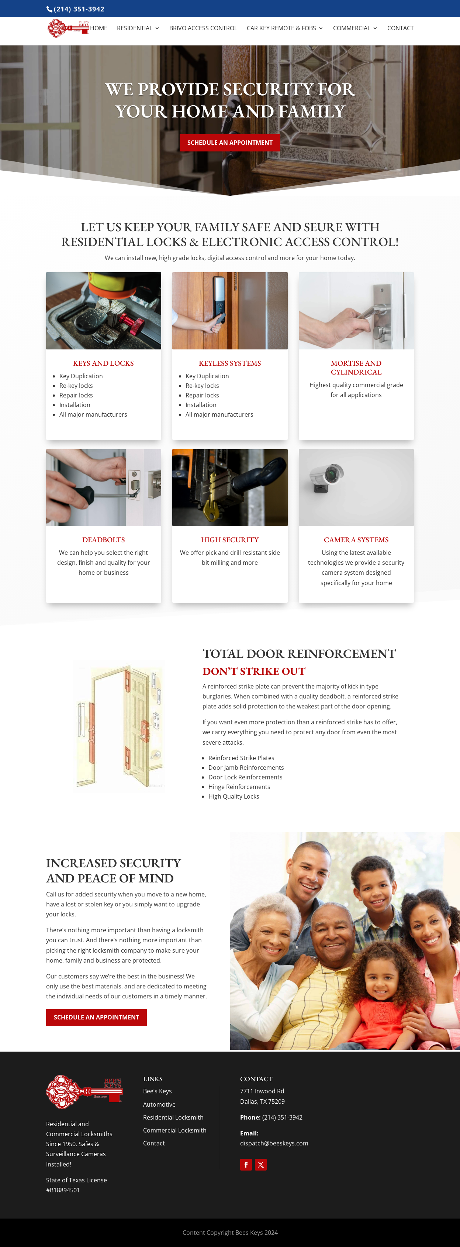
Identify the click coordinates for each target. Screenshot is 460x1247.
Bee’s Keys (157, 1091)
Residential (134, 29)
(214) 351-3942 (79, 8)
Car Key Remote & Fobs (281, 29)
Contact (400, 29)
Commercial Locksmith (175, 1130)
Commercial (351, 29)
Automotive (159, 1104)
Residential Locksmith (173, 1117)
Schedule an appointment (230, 143)
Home (98, 29)
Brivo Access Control (203, 29)
